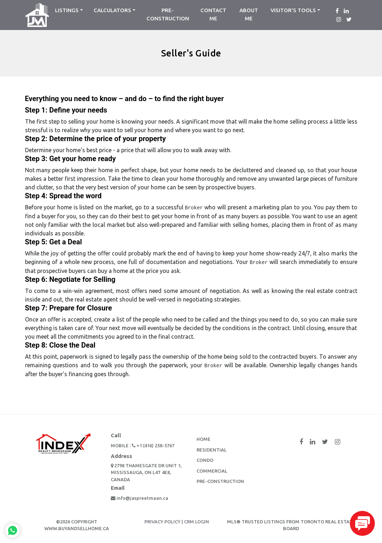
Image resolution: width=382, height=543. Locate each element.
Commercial (212, 470)
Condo (205, 460)
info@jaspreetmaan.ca (139, 497)
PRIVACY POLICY (162, 521)
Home (203, 439)
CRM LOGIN (196, 521)
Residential (212, 449)
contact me (213, 14)
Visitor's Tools (293, 10)
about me (248, 14)
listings (67, 10)
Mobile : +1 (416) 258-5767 (142, 445)
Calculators (112, 10)
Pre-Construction (168, 14)
